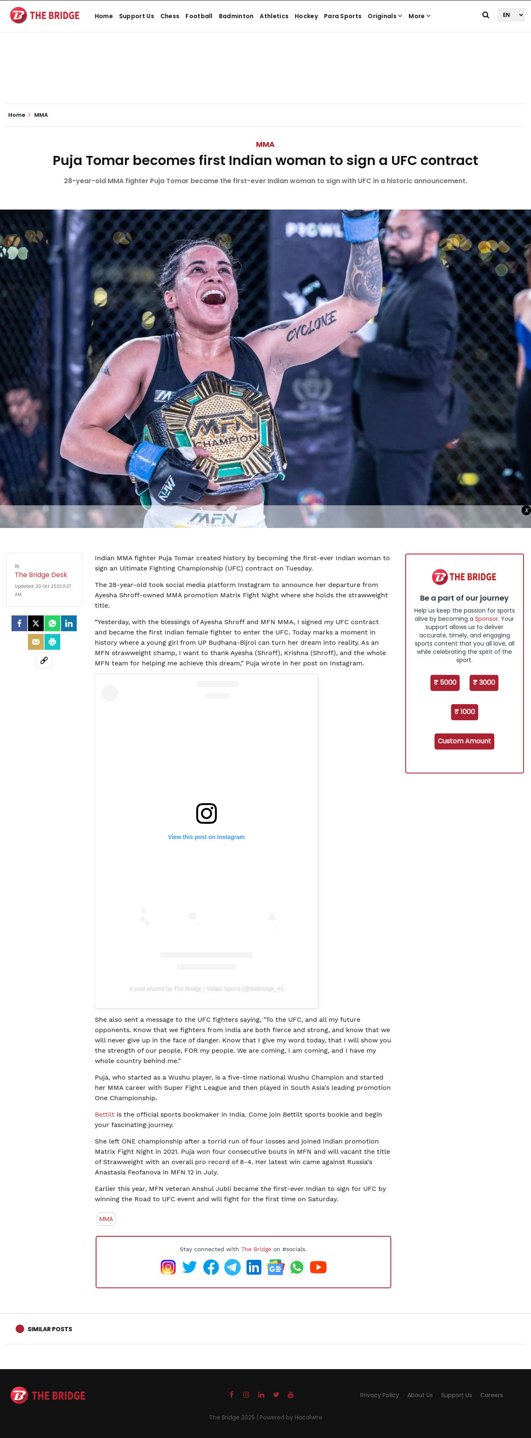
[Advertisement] (265, 78)
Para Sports (343, 16)
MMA (265, 144)
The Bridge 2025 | (234, 1417)
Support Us (136, 16)
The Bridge (256, 1249)
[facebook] (19, 623)
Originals (385, 16)
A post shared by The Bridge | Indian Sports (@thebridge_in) (206, 988)
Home (104, 16)
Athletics (274, 16)
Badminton (236, 16)
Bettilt (105, 1114)
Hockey (306, 16)
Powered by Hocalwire (291, 1417)
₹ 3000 (484, 682)
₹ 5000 (445, 682)
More (420, 16)
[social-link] (44, 660)
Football (199, 16)
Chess (170, 16)
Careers (491, 1395)
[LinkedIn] (69, 623)
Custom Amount (464, 741)
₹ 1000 (464, 712)
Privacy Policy (379, 1395)
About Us (420, 1395)
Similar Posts (50, 1329)
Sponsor (486, 619)
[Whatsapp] (52, 623)
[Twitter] (36, 623)
